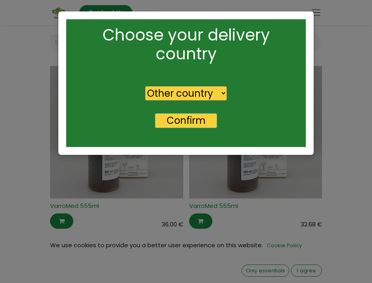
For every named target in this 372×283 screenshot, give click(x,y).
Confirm (186, 120)
